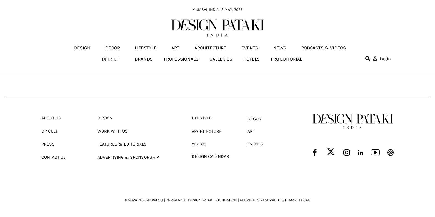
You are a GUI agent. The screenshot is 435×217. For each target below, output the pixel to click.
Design (82, 48)
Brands (144, 59)
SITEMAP (289, 200)
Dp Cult (49, 131)
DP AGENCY (176, 200)
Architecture (210, 48)
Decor (112, 48)
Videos (199, 143)
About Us (51, 118)
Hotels (251, 59)
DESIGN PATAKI (150, 200)
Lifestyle (145, 48)
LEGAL (304, 200)
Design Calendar (210, 156)
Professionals (181, 59)
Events (249, 48)
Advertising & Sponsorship (128, 157)
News (279, 48)
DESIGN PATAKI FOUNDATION (212, 200)
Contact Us (53, 157)
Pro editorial (286, 59)
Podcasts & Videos (323, 48)
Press (48, 144)
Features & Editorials (121, 144)
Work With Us (112, 131)
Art (175, 48)
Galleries (220, 59)
